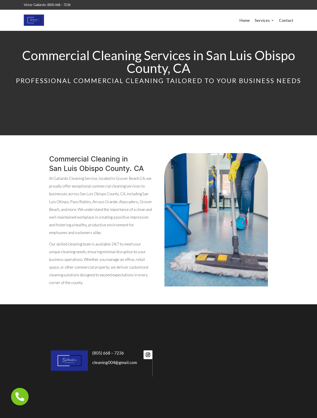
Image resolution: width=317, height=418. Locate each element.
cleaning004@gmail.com (114, 362)
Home (244, 20)
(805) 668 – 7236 (108, 352)
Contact (286, 20)
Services (262, 20)
